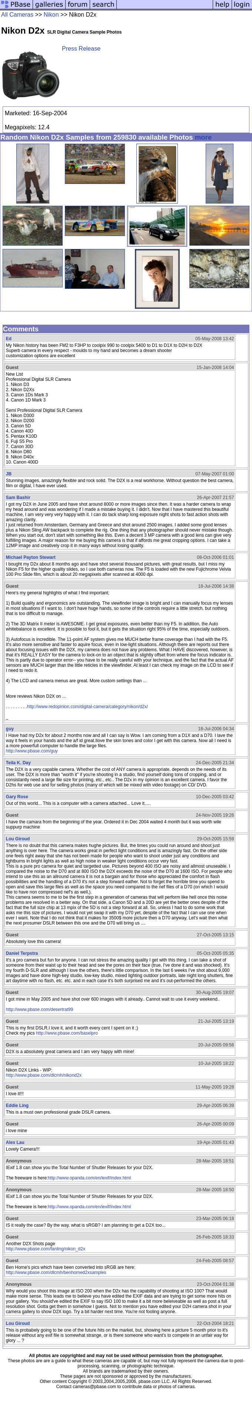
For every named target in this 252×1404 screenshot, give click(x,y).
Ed (8, 338)
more (203, 137)
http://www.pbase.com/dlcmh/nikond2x (44, 1075)
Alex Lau (15, 1142)
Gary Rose (17, 796)
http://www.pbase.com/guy (32, 751)
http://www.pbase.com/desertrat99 (39, 1009)
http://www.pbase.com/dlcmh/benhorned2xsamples (56, 1272)
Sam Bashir (18, 497)
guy (10, 728)
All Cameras (17, 14)
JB (8, 473)
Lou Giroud (18, 838)
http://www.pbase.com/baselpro (67, 1033)
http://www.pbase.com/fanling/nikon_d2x (45, 1248)
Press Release (81, 48)
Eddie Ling (17, 1105)
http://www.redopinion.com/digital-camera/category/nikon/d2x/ (87, 706)
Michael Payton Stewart (31, 557)
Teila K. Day (18, 762)
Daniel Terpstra (22, 953)
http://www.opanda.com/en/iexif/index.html (89, 1178)
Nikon (51, 14)
